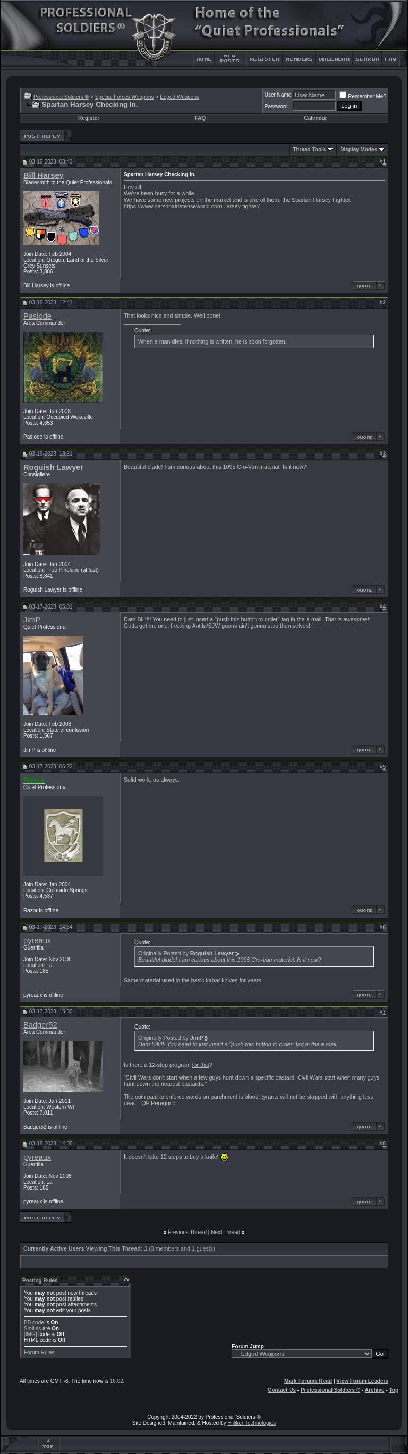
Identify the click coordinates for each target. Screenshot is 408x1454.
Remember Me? (362, 96)
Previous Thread (187, 1232)
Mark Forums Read (308, 1381)
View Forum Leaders (362, 1381)
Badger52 (40, 1025)
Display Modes (358, 149)
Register (88, 118)
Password (276, 106)
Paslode (37, 316)
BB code (34, 1322)
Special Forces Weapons (124, 97)
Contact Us (282, 1390)
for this (200, 1065)
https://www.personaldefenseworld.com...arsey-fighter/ (192, 206)
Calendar (315, 118)
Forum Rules (39, 1352)
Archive (375, 1390)
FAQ (200, 118)
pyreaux (37, 940)
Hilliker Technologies (251, 1423)
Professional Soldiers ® (61, 97)
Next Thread (225, 1232)
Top (393, 1390)
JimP (32, 619)
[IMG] (30, 1334)
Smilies (32, 1328)
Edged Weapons (179, 97)
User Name (278, 95)
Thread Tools (309, 149)
